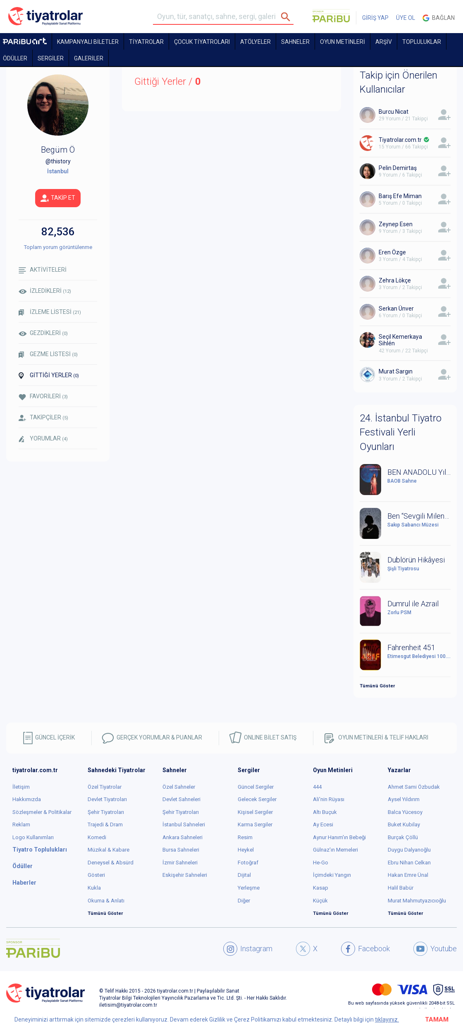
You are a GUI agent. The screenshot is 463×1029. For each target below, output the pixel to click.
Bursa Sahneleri (180, 850)
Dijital (244, 875)
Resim (245, 837)
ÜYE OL (405, 17)
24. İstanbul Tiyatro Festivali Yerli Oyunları (401, 432)
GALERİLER (88, 58)
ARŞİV (383, 41)
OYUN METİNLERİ (342, 41)
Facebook (365, 949)
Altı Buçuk (325, 812)
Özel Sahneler (178, 787)
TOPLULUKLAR (421, 41)
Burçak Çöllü (403, 837)
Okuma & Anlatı (106, 900)
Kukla (94, 888)
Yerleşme (249, 888)
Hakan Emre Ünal (408, 875)
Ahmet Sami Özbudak (414, 787)
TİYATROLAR (146, 41)
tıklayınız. (387, 1019)
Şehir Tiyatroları (106, 812)
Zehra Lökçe (395, 280)
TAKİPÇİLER (43, 417)
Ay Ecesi (323, 824)
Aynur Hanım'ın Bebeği (339, 837)
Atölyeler (255, 41)
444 (317, 787)
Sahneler (295, 41)
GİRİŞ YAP (375, 17)
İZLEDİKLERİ (45, 290)
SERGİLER (51, 58)
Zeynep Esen (396, 224)
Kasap (320, 888)
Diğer (244, 900)
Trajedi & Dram (105, 824)
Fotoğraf (248, 862)
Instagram (247, 949)
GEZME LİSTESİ (48, 354)
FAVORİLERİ (43, 396)
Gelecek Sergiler (257, 799)
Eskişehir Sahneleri (184, 875)
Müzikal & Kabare (108, 850)
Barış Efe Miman (400, 196)
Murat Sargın (396, 371)
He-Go (320, 862)
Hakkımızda (26, 799)
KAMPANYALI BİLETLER (88, 41)
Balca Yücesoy (405, 812)
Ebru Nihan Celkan (409, 862)
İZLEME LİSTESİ (50, 312)
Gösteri (96, 875)
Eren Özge (392, 252)
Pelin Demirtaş (398, 168)
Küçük (320, 900)
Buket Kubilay (404, 824)
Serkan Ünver (396, 308)
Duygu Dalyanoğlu (409, 850)
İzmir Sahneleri (180, 862)
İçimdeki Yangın (332, 875)
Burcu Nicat (393, 111)
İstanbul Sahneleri (183, 824)
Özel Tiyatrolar (105, 787)
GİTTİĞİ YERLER (49, 375)
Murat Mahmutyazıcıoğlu (417, 900)
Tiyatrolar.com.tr (400, 139)
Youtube (435, 949)
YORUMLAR (43, 439)
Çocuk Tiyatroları (202, 41)
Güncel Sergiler (256, 787)
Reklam (21, 824)
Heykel (246, 850)
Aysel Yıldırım (404, 799)
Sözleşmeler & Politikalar (42, 812)
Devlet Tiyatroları (107, 799)
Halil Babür (400, 888)
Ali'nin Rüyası (328, 799)
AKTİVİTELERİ (43, 269)
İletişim (21, 787)
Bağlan (438, 18)
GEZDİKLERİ (43, 333)
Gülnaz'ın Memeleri (335, 850)
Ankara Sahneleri (182, 837)
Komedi (97, 837)
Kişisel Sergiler (255, 812)
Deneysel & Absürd (111, 862)
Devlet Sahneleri (181, 799)
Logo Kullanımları (33, 837)
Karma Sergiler (255, 824)
